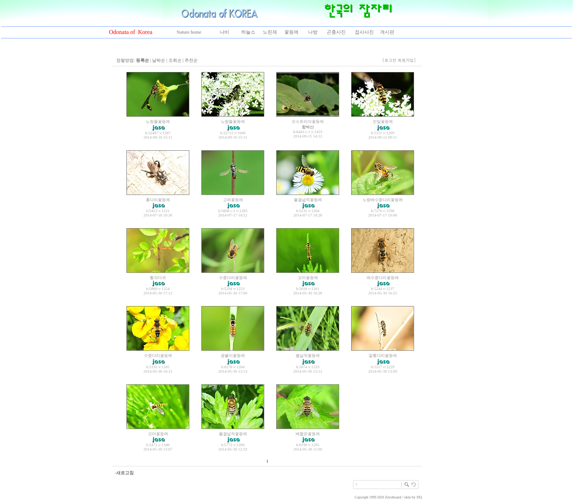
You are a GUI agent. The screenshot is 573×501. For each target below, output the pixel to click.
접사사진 (364, 32)
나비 (224, 32)
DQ (419, 497)
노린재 (270, 32)
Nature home (189, 32)
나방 (313, 32)
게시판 (387, 32)
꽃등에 (291, 32)
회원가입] (407, 60)
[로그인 (389, 60)
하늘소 (248, 32)
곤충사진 (336, 32)
